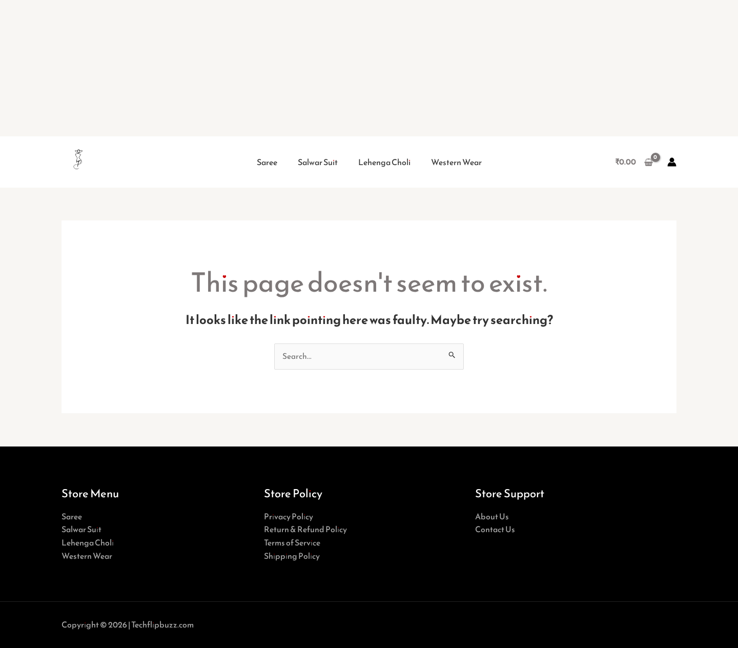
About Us (492, 516)
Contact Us (495, 529)
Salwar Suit (318, 162)
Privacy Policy (288, 516)
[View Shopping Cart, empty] (633, 162)
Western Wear (456, 162)
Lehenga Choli (384, 162)
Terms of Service (292, 542)
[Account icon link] (671, 162)
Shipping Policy (292, 556)
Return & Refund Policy (305, 529)
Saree (267, 162)
